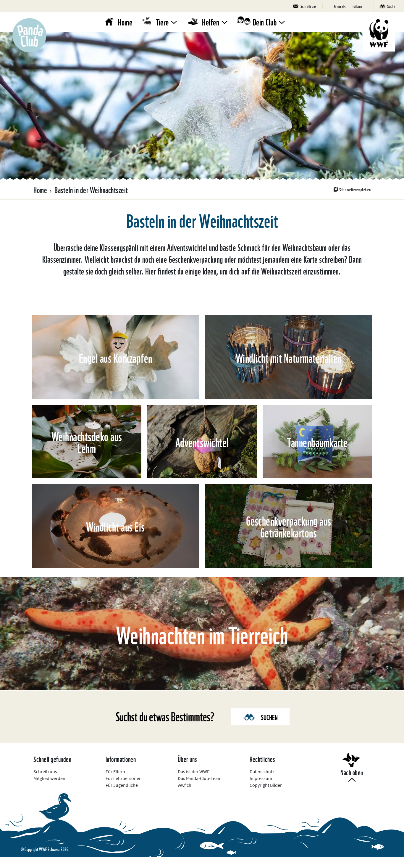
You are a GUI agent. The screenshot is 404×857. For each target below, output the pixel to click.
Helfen (210, 21)
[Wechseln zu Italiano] (357, 6)
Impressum (261, 778)
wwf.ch (184, 785)
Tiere (162, 21)
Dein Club (265, 21)
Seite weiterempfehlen (355, 189)
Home (125, 21)
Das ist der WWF (193, 771)
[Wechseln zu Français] (340, 6)
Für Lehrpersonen (124, 778)
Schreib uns (45, 771)
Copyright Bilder (266, 785)
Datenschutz (262, 771)
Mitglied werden (49, 778)
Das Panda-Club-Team (200, 778)
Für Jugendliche (122, 785)
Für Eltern (115, 771)
